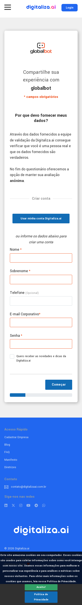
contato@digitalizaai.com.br (28, 487)
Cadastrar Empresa (16, 437)
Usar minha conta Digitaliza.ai (41, 218)
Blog (7, 445)
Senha (16, 335)
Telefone (24, 292)
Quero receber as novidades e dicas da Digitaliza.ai (38, 358)
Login (69, 8)
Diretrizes (10, 467)
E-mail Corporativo (25, 314)
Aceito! (41, 587)
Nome (16, 249)
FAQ (7, 452)
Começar (59, 384)
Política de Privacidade (41, 597)
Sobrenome (20, 270)
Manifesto (10, 460)
